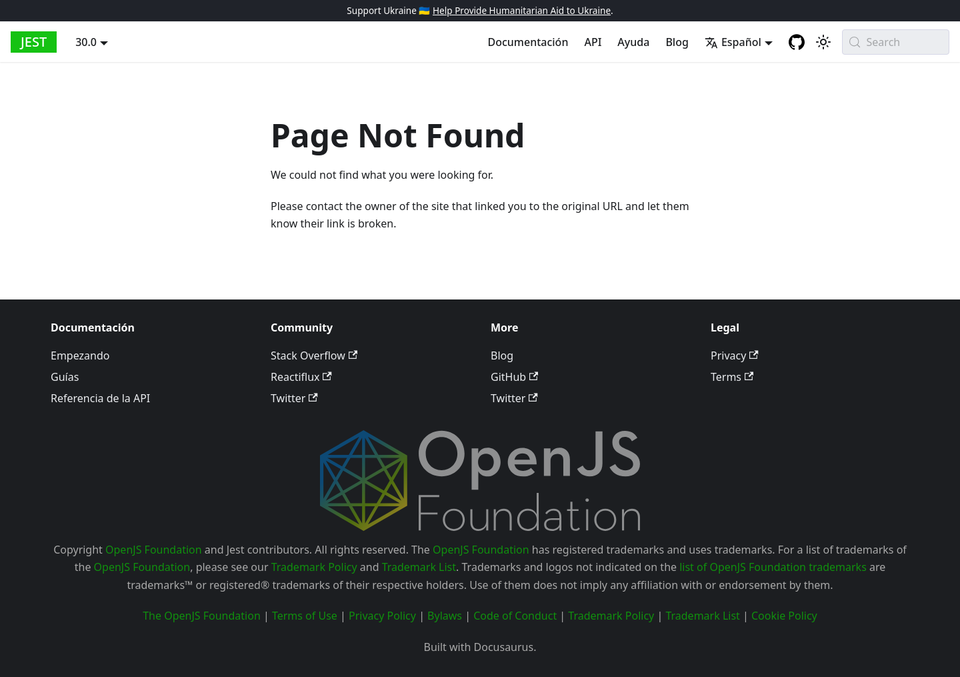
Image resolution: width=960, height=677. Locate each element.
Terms (732, 377)
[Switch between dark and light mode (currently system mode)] (823, 42)
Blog (676, 42)
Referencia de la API (100, 398)
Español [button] (733, 42)
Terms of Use (304, 615)
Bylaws (444, 615)
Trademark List (419, 567)
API (592, 42)
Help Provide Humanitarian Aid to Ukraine (522, 10)
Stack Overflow (314, 355)
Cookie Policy (784, 615)
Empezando (80, 355)
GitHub (514, 377)
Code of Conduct (515, 615)
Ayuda (633, 42)
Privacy (735, 355)
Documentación (527, 42)
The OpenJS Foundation (202, 615)
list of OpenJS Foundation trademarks (773, 567)
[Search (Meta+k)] (895, 42)
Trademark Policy (314, 567)
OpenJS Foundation (153, 549)
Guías (65, 377)
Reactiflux (301, 377)
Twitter (294, 398)
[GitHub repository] (797, 42)
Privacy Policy (382, 615)
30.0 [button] (86, 42)
